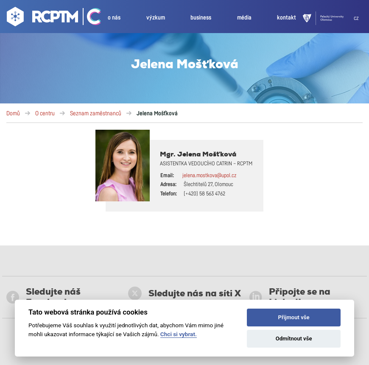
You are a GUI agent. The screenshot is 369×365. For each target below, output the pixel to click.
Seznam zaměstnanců (95, 114)
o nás (114, 17)
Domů (13, 114)
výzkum (155, 17)
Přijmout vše (294, 317)
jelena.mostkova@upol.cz (209, 175)
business (200, 17)
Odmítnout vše (294, 338)
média (244, 17)
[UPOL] (328, 18)
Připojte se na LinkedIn (289, 297)
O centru (45, 114)
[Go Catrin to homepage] (90, 18)
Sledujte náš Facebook (43, 297)
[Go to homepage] (41, 18)
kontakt (286, 17)
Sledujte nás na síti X (184, 293)
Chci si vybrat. (178, 334)
